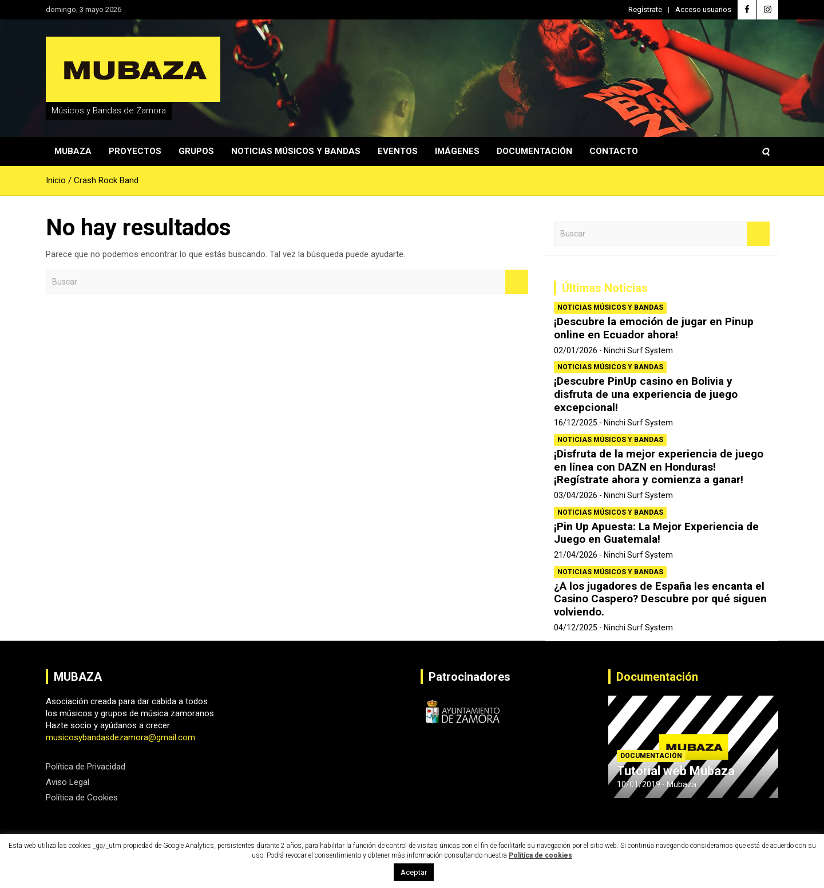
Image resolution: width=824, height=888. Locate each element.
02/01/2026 (575, 350)
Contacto (613, 151)
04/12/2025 (575, 627)
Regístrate (645, 9)
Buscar (516, 282)
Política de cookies (540, 855)
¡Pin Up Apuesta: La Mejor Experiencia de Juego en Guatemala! (656, 533)
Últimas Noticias (605, 288)
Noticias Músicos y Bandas (295, 151)
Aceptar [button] (414, 872)
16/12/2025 (575, 422)
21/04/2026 (575, 554)
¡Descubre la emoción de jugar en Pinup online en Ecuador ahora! (654, 328)
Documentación (534, 151)
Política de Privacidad (85, 766)
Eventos (398, 151)
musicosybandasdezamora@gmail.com (120, 737)
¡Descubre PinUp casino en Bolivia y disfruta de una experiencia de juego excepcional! (646, 394)
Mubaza (73, 151)
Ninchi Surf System (638, 350)
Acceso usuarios (703, 9)
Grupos (196, 151)
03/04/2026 (575, 495)
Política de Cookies (82, 797)
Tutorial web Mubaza (676, 771)
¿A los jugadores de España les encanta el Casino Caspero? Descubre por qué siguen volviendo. (660, 599)
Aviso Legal (67, 782)
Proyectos (135, 151)
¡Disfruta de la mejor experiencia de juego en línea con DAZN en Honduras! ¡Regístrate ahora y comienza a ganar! (658, 467)
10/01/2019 (638, 784)
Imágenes (457, 151)
